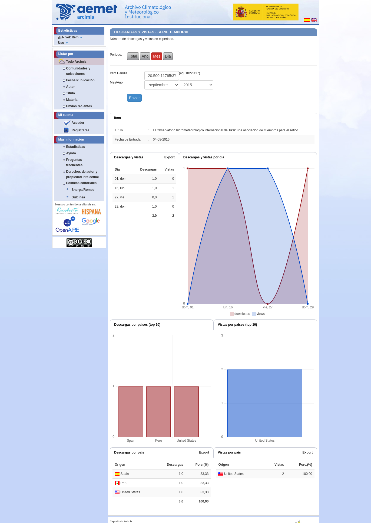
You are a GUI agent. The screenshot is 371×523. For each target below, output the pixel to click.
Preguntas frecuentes (74, 162)
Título (70, 93)
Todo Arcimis (76, 62)
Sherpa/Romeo (83, 190)
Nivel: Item (70, 37)
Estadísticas (75, 147)
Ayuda (71, 153)
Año (145, 56)
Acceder (78, 123)
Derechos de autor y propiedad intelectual (82, 174)
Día (168, 56)
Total (133, 56)
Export (169, 157)
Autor (70, 87)
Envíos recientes (79, 106)
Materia (72, 100)
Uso (63, 43)
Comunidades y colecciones (78, 71)
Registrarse (81, 130)
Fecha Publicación (80, 80)
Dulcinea (78, 197)
